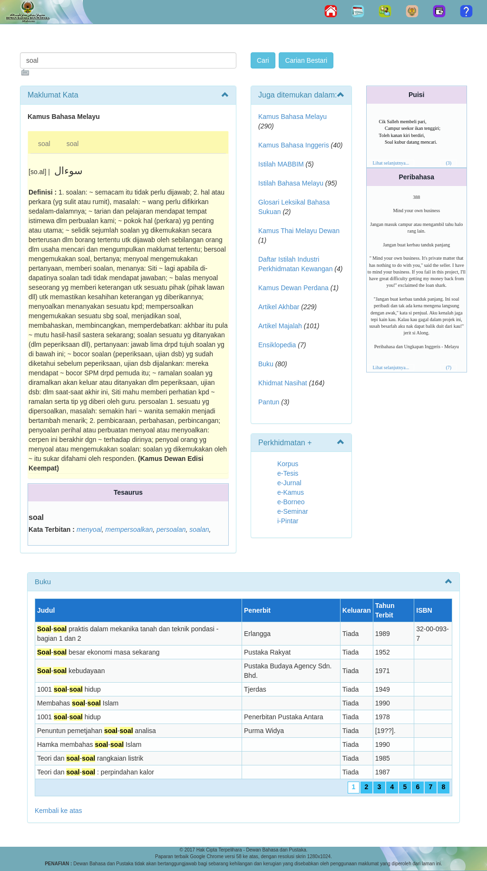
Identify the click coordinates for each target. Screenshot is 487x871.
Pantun (268, 402)
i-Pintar (287, 521)
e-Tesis (287, 473)
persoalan (171, 529)
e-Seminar (292, 511)
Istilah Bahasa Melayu (290, 183)
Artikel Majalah (280, 326)
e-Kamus (290, 492)
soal (44, 143)
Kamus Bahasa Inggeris (293, 145)
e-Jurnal (289, 483)
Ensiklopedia (277, 345)
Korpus (287, 464)
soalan (199, 529)
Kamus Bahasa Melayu (292, 116)
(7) (448, 367)
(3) (448, 163)
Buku (265, 364)
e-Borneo (291, 502)
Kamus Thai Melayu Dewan (299, 231)
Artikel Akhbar (278, 307)
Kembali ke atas (58, 810)
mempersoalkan (129, 529)
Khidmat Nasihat (282, 383)
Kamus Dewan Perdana (293, 288)
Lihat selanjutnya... (391, 163)
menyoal (89, 529)
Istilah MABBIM (281, 164)
